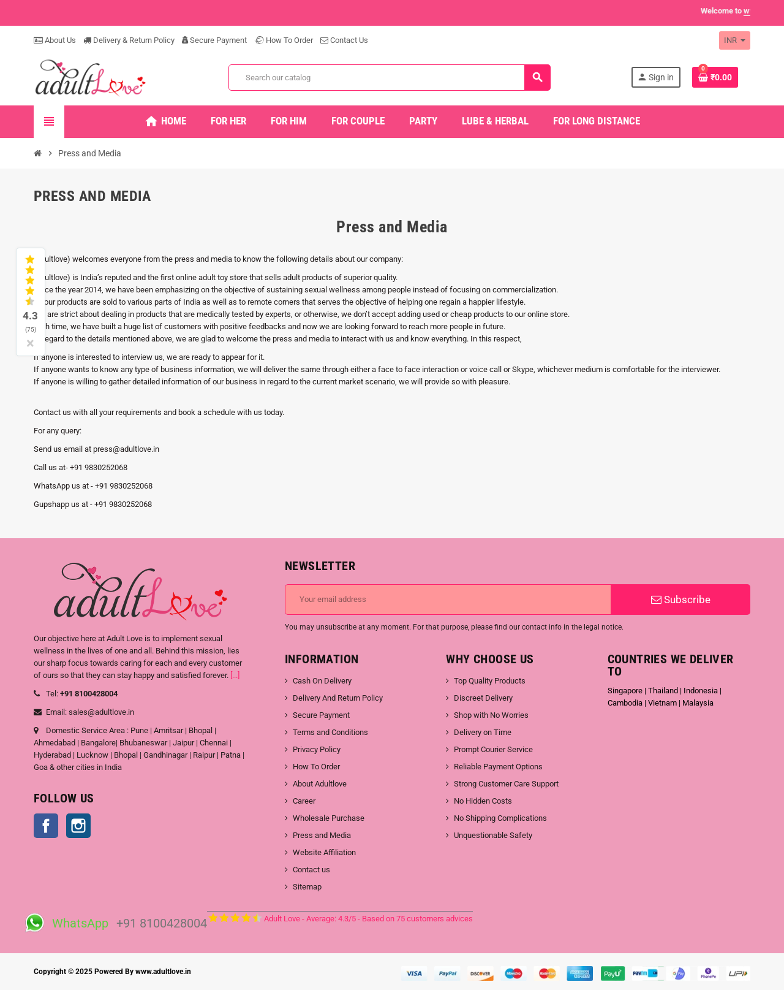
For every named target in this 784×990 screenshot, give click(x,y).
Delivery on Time (482, 732)
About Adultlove (320, 783)
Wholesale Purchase (328, 818)
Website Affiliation (324, 852)
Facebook (46, 825)
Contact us (311, 869)
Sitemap (307, 886)
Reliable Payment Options (498, 766)
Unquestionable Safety (493, 835)
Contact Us (344, 40)
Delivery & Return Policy (129, 40)
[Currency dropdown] (734, 40)
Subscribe (680, 599)
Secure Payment (214, 40)
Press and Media (322, 835)
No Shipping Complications (500, 818)
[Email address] (448, 599)
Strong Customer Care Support (506, 783)
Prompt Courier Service (493, 749)
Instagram (78, 825)
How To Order (283, 40)
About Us (55, 40)
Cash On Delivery (322, 680)
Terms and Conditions (330, 732)
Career (304, 800)
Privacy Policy (317, 749)
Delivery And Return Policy (338, 698)
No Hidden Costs (483, 800)
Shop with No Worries (491, 715)
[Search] (388, 77)
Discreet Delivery (483, 698)
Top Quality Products (490, 680)
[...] (234, 675)
